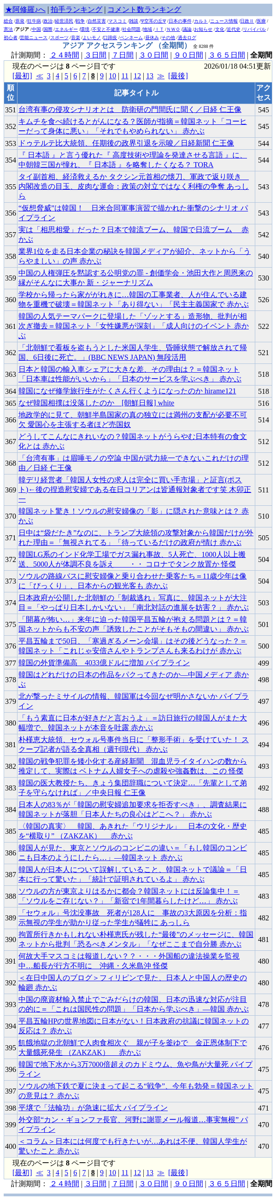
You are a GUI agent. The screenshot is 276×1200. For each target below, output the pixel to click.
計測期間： (30, 1184)
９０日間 (188, 55)
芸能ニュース (33, 37)
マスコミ (117, 20)
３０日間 (153, 55)
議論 (187, 29)
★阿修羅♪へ (25, 9)
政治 (48, 20)
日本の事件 (180, 20)
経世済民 (64, 20)
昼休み (152, 37)
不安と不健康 (106, 29)
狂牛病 (34, 20)
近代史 (234, 29)
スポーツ (59, 37)
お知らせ (203, 29)
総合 (8, 20)
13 (149, 76)
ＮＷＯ (173, 29)
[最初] (22, 76)
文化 (219, 29)
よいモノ (91, 37)
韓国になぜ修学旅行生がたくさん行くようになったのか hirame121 (127, 391)
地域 (147, 29)
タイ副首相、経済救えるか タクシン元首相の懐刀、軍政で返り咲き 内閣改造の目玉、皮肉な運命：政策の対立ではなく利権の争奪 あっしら (133, 186)
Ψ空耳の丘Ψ (153, 20)
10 (112, 76)
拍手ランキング (76, 9)
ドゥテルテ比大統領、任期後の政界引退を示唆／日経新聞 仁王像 (126, 143)
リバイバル (254, 29)
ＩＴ (159, 29)
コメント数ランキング (144, 9)
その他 (168, 37)
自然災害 (97, 20)
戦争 (80, 20)
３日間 (95, 55)
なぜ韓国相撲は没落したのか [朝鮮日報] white (96, 403)
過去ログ (187, 37)
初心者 (11, 37)
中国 (36, 29)
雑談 (133, 20)
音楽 (75, 37)
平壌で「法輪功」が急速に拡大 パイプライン (93, 1108)
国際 (48, 29)
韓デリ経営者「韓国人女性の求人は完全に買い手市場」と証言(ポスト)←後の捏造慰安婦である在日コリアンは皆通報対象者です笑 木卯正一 (134, 489)
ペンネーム (131, 37)
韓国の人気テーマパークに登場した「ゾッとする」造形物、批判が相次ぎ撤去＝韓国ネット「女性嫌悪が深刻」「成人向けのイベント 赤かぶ (133, 326)
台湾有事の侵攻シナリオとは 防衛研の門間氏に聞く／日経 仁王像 (129, 109)
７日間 (123, 55)
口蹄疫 (110, 37)
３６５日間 (226, 55)
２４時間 (64, 55)
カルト (201, 20)
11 (124, 76)
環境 (84, 29)
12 (137, 76)
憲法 (8, 29)
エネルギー (66, 29)
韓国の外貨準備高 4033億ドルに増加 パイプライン (104, 663)
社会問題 (131, 29)
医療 (261, 20)
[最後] (178, 76)
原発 (19, 20)
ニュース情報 (224, 20)
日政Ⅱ (247, 20)
